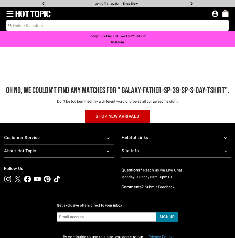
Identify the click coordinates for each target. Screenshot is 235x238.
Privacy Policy (160, 207)
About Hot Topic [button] (58, 120)
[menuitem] (225, 13)
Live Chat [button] (174, 140)
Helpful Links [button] (176, 107)
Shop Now (117, 42)
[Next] (191, 4)
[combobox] (117, 25)
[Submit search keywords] (10, 25)
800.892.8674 (179, 227)
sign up (167, 187)
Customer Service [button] (58, 107)
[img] (8, 149)
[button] (9, 14)
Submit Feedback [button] (160, 157)
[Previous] (43, 4)
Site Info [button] (176, 120)
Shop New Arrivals (117, 86)
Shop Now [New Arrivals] (130, 3)
